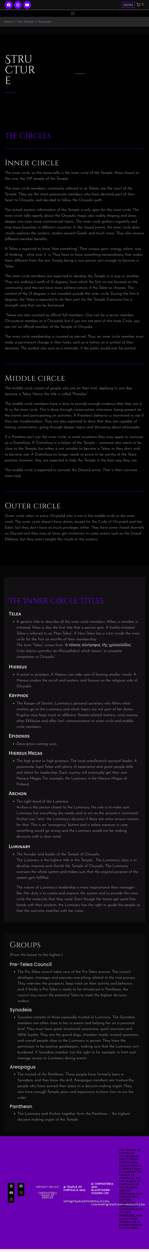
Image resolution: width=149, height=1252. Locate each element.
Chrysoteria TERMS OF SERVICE (47, 1198)
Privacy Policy (47, 1190)
